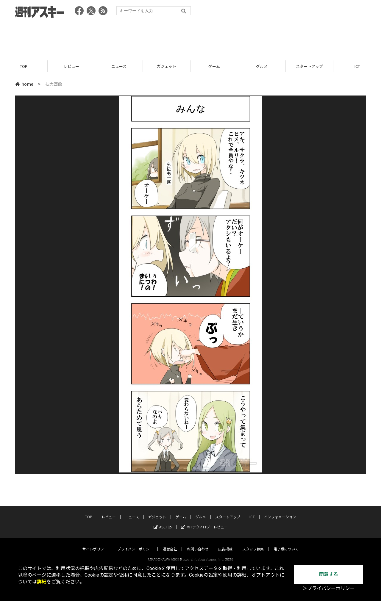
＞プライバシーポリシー (328, 588)
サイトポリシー (94, 543)
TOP (23, 66)
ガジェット (166, 66)
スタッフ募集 (253, 543)
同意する (328, 574)
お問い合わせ (197, 543)
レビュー (71, 66)
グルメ (262, 66)
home (24, 84)
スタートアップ (309, 66)
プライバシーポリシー (135, 543)
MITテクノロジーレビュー (204, 521)
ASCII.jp (163, 521)
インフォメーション (280, 511)
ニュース (119, 66)
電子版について (286, 543)
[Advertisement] (190, 37)
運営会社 (170, 543)
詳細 (41, 582)
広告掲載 (225, 543)
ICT (357, 66)
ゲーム (214, 66)
